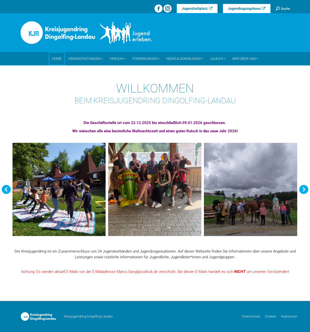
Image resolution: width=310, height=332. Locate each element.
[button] (6, 189)
